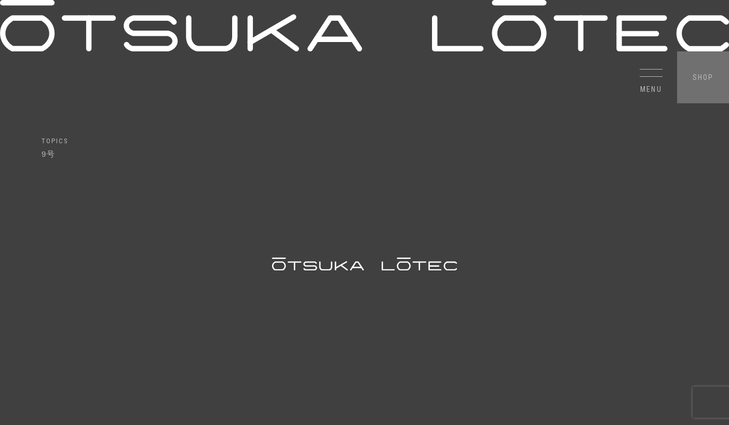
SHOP (703, 77)
